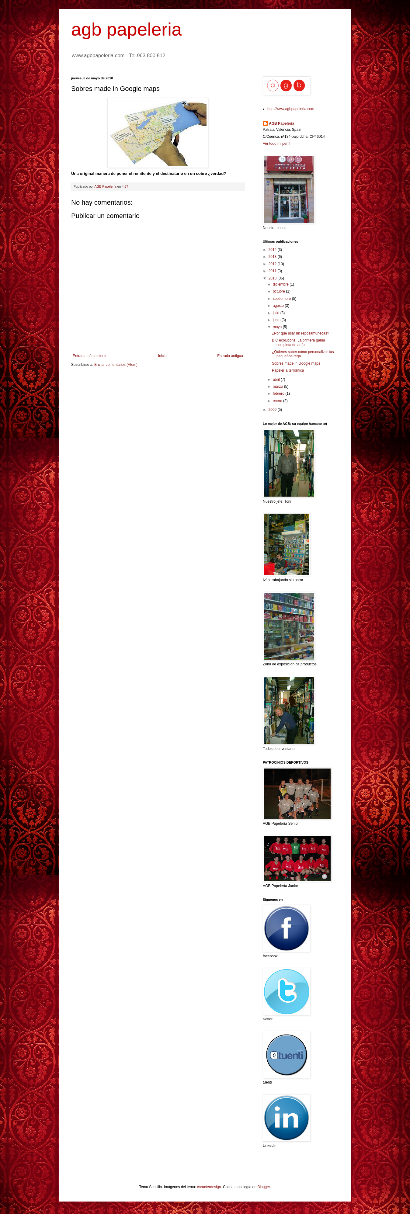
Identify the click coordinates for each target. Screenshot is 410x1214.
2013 (273, 257)
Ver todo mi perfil (276, 143)
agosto (279, 306)
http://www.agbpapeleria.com (290, 109)
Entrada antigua (230, 356)
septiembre (282, 299)
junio (277, 320)
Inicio (162, 356)
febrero (279, 393)
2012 (273, 264)
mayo (278, 327)
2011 (273, 271)
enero (278, 401)
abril (277, 379)
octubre (279, 291)
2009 (273, 410)
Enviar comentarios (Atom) (115, 364)
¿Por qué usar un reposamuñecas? (300, 333)
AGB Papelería (281, 123)
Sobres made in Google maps (296, 363)
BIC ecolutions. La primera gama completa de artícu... (298, 342)
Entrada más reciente (90, 356)
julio (276, 313)
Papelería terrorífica (288, 370)
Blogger (263, 1187)
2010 (273, 278)
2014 (273, 250)
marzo (278, 386)
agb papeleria (126, 29)
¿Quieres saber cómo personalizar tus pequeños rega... (303, 354)
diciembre (281, 284)
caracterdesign (209, 1187)
